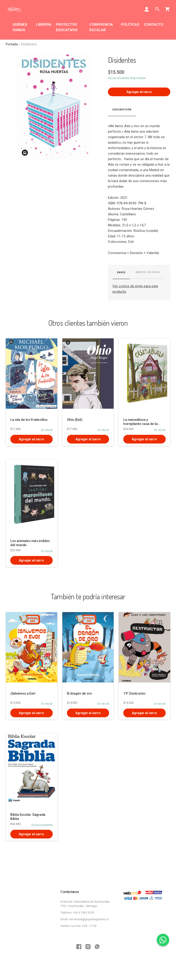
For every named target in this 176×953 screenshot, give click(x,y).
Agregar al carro (139, 92)
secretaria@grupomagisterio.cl (89, 919)
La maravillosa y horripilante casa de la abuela (140, 424)
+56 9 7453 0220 (83, 912)
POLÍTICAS (130, 24)
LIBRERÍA (43, 24)
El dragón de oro (79, 693)
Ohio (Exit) (74, 420)
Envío (121, 272)
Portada (12, 44)
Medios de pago (148, 272)
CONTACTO (153, 24)
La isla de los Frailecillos (28, 420)
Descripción (122, 109)
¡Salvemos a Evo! (22, 693)
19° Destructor (134, 693)
